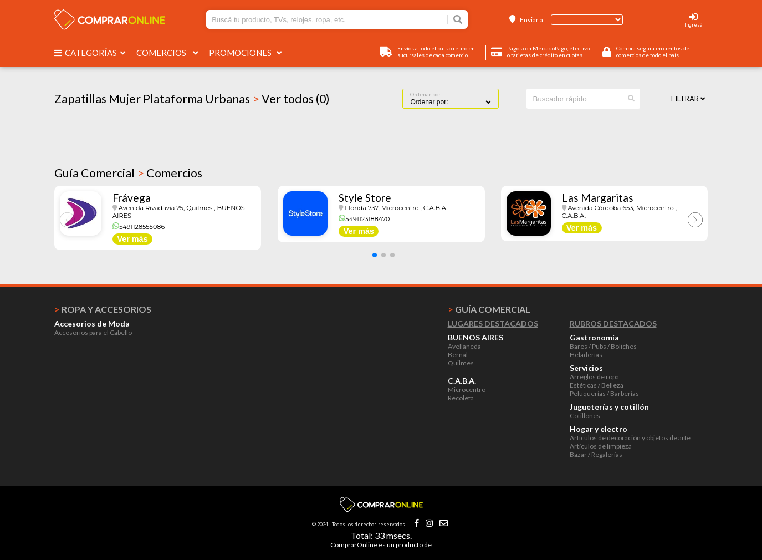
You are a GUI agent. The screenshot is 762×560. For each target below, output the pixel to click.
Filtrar (688, 98)
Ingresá (693, 25)
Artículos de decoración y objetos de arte (630, 438)
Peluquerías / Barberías (604, 393)
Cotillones (585, 415)
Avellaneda (464, 346)
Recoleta (461, 398)
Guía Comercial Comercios (128, 173)
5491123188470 (364, 219)
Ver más (132, 239)
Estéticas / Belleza (596, 385)
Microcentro (466, 389)
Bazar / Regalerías (596, 454)
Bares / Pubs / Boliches (603, 346)
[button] (374, 255)
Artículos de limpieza (601, 446)
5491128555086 (138, 227)
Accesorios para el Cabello (93, 332)
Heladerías (586, 354)
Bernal (458, 354)
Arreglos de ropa (594, 377)
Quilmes (461, 363)
